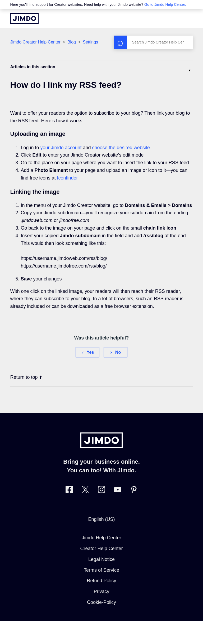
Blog (71, 42)
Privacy (101, 591)
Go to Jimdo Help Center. (165, 4)
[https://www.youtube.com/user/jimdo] (117, 491)
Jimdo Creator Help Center (35, 42)
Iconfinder (67, 178)
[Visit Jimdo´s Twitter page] (85, 491)
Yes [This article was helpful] (90, 352)
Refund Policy (101, 580)
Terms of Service (101, 570)
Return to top (26, 377)
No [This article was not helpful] (118, 352)
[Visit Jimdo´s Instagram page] (101, 491)
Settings (90, 42)
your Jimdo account (60, 147)
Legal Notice (101, 559)
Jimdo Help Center (101, 537)
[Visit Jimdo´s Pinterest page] (133, 491)
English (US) (101, 519)
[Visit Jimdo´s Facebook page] (69, 491)
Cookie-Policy (101, 602)
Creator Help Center (101, 548)
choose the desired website (121, 147)
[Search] (153, 42)
